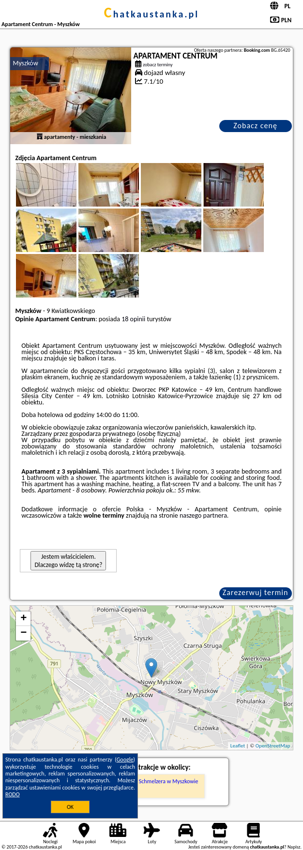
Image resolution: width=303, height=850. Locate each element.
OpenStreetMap (273, 746)
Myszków (25, 63)
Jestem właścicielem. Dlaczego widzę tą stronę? (68, 560)
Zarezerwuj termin (255, 592)
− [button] (23, 633)
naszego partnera (203, 515)
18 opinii (133, 319)
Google (125, 759)
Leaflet (237, 746)
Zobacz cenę (255, 125)
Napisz (294, 847)
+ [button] (23, 618)
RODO (12, 794)
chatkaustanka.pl (151, 14)
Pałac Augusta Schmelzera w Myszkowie (151, 781)
